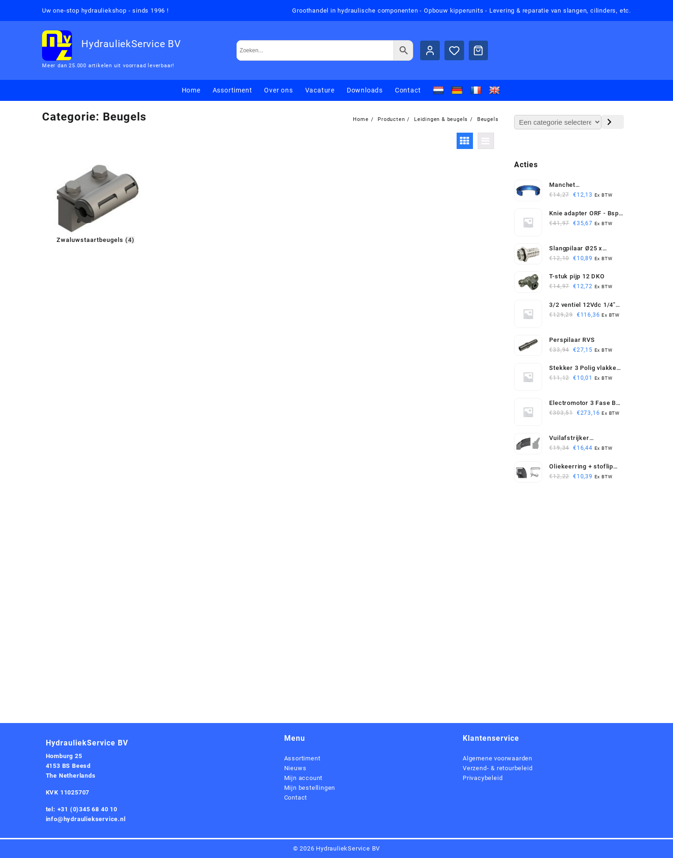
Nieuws (295, 768)
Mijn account (303, 777)
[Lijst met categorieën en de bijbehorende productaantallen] (557, 122)
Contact (296, 797)
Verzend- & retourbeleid (497, 768)
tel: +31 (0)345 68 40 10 (81, 809)
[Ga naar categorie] (612, 122)
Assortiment (302, 758)
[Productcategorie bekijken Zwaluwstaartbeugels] (95, 203)
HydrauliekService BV (131, 44)
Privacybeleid (482, 777)
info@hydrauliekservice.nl (86, 819)
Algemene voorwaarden (497, 758)
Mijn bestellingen (310, 787)
